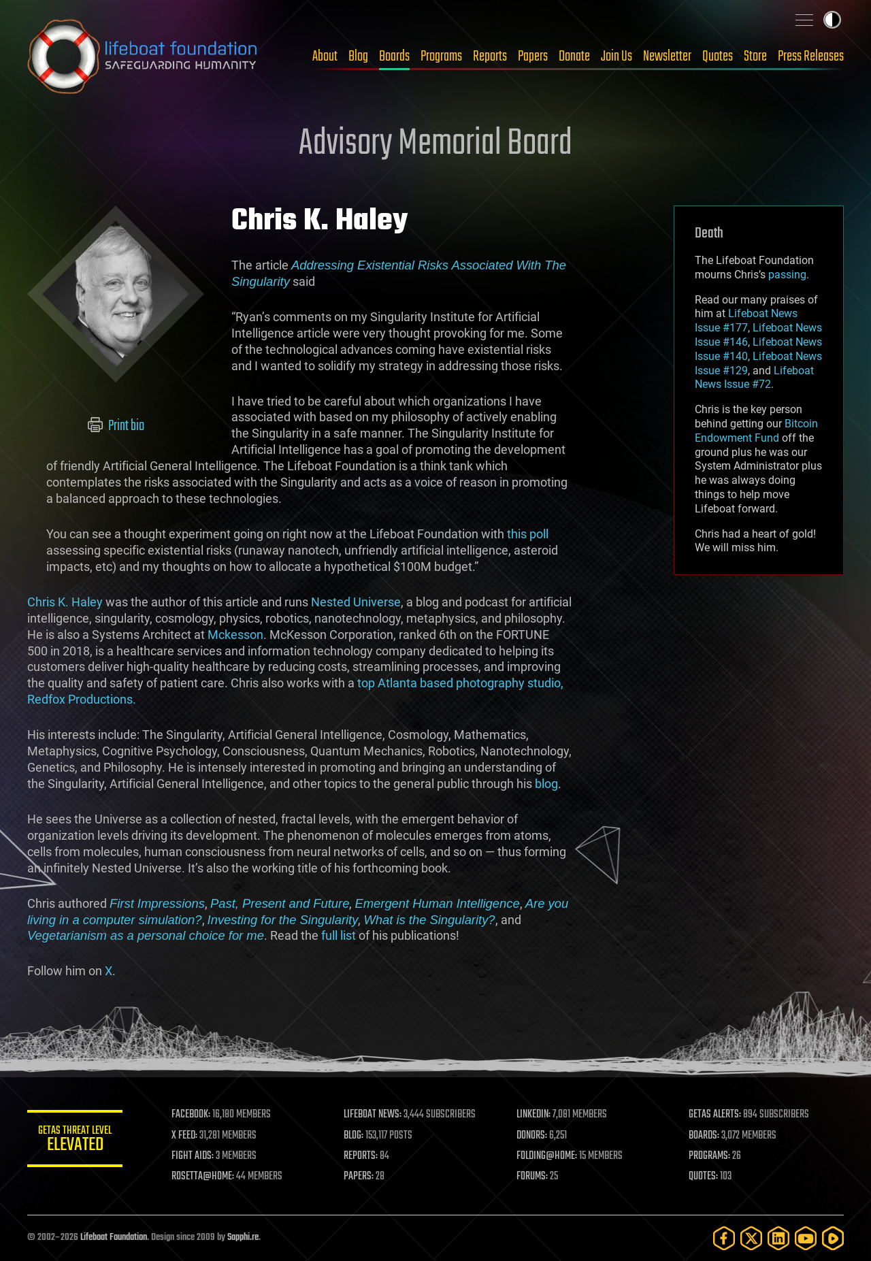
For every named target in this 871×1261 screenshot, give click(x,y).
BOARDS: (704, 1136)
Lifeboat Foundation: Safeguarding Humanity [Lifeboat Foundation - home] (143, 56)
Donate (574, 56)
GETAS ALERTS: (715, 1115)
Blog (358, 56)
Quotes (717, 56)
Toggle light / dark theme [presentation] (832, 20)
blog (546, 783)
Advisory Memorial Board (435, 144)
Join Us (616, 56)
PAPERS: (359, 1176)
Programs (441, 56)
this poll (527, 534)
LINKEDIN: (533, 1115)
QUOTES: (703, 1176)
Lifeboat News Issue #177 (746, 320)
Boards (394, 56)
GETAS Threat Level (75, 1141)
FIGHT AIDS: (192, 1156)
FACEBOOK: (190, 1115)
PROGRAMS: (709, 1156)
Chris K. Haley (65, 602)
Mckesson (235, 634)
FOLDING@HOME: (546, 1156)
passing (787, 274)
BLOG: (353, 1136)
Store (755, 56)
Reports (490, 56)
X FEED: (184, 1136)
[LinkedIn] (778, 1238)
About (325, 56)
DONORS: (531, 1136)
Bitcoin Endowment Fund (756, 430)
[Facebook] (724, 1238)
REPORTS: (361, 1156)
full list (338, 935)
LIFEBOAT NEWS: (372, 1115)
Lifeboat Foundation (113, 1237)
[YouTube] (806, 1238)
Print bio (116, 426)
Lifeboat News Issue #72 (754, 377)
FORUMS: (532, 1176)
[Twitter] (751, 1238)
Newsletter (667, 56)
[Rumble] (833, 1238)
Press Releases (811, 56)
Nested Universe (356, 602)
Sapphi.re (243, 1237)
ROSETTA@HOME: (202, 1176)
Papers (533, 56)
